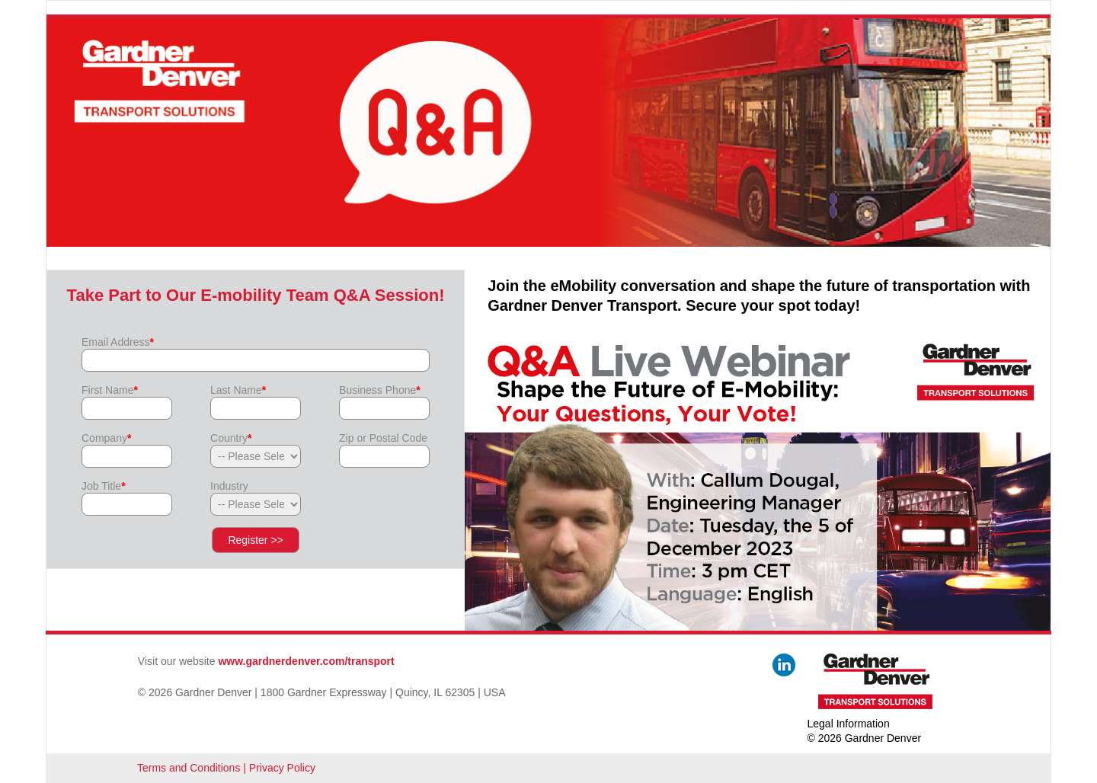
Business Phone (380, 390)
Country (230, 438)
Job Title (104, 486)
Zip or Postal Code (383, 438)
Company (106, 438)
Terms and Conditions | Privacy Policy (226, 768)
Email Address (118, 342)
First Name (110, 390)
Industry (229, 486)
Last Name (238, 390)
